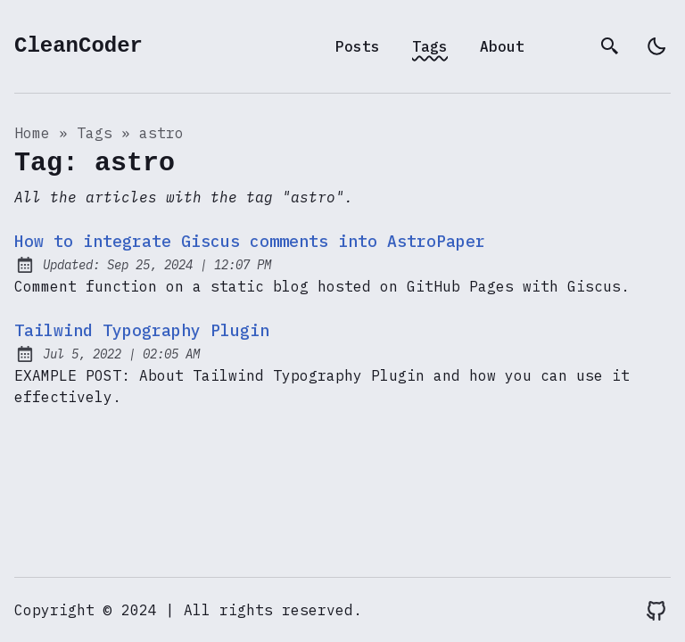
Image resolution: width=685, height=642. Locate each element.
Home (32, 133)
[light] (656, 46)
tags (94, 133)
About (502, 46)
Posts (357, 46)
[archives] (563, 46)
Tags (430, 46)
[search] (610, 46)
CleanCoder (78, 46)
